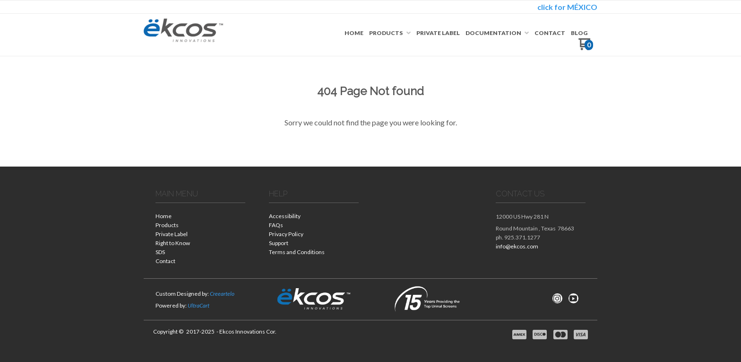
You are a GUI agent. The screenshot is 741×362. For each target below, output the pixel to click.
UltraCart (198, 305)
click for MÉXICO (567, 6)
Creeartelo (222, 293)
